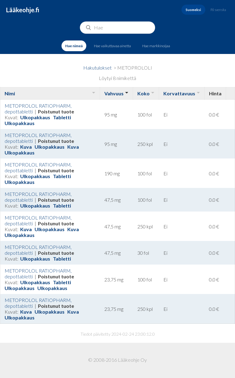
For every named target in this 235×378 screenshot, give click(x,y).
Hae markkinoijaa (156, 46)
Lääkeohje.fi (22, 9)
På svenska (218, 10)
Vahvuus (114, 93)
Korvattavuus (179, 93)
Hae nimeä (74, 46)
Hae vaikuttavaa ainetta (112, 46)
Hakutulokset (97, 68)
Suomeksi (193, 10)
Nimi (10, 93)
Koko (143, 93)
